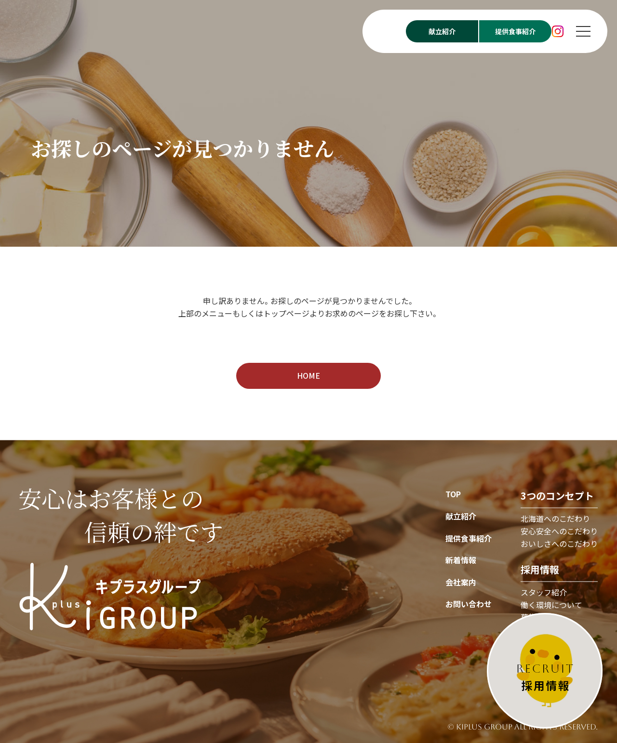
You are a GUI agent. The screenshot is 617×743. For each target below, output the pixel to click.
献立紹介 (460, 516)
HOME (308, 375)
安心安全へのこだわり (559, 531)
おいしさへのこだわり (559, 543)
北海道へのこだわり (555, 519)
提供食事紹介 (468, 538)
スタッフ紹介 (544, 592)
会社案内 (460, 582)
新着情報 (460, 560)
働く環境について (551, 604)
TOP (453, 494)
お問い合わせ (468, 604)
